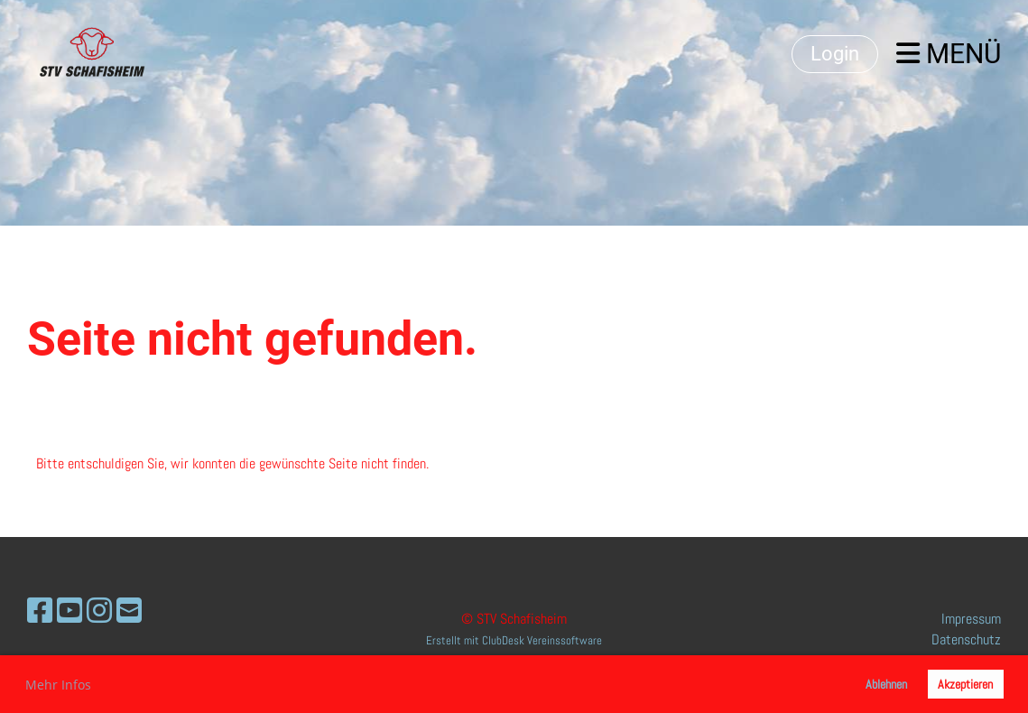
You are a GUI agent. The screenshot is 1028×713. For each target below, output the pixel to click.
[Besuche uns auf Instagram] (99, 611)
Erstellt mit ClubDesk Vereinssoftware (514, 640)
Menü (948, 53)
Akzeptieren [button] (965, 684)
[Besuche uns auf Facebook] (39, 611)
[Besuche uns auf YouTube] (69, 611)
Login (834, 53)
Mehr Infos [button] (58, 684)
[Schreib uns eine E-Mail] (129, 611)
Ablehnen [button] (886, 684)
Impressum (971, 618)
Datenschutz (966, 639)
